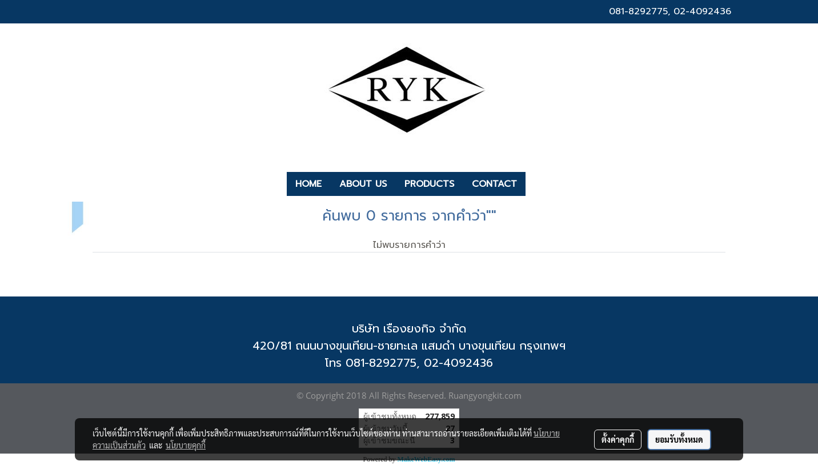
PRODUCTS (429, 184)
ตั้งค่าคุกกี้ (618, 439)
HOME (308, 184)
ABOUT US (363, 184)
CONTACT (494, 184)
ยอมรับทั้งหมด (679, 439)
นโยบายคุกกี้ (186, 445)
